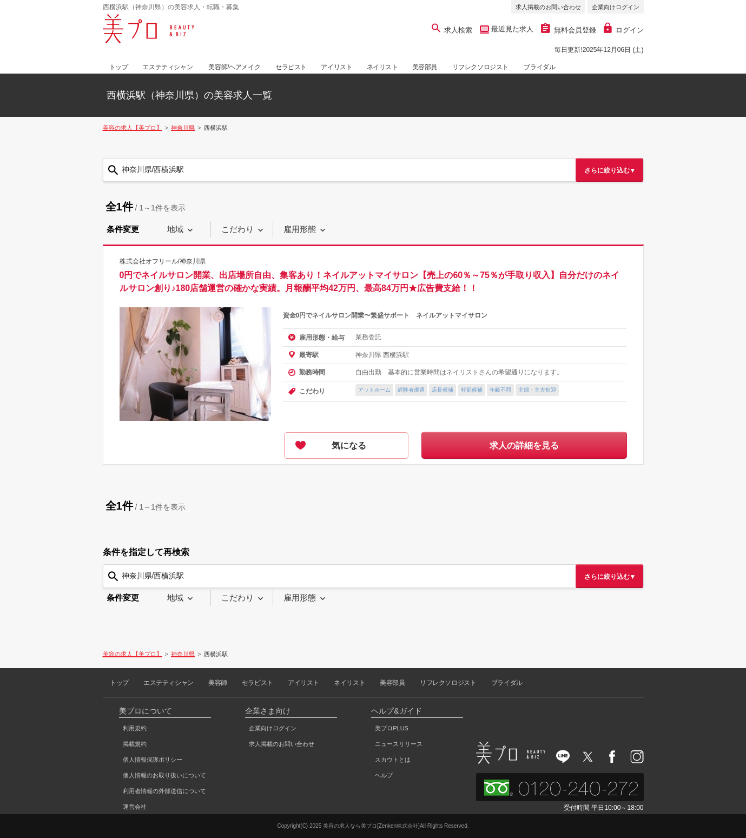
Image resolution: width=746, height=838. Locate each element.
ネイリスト (382, 67)
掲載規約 (135, 744)
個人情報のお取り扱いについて (164, 775)
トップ (118, 67)
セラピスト (291, 67)
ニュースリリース (398, 744)
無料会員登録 (568, 30)
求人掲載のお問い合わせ (548, 7)
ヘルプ (384, 775)
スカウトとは (393, 759)
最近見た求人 (511, 29)
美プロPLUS (391, 728)
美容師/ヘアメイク (234, 67)
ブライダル (539, 67)
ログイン (624, 30)
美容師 (217, 683)
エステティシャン (167, 67)
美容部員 (424, 67)
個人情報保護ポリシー (152, 759)
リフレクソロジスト (480, 67)
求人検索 (452, 30)
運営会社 (135, 806)
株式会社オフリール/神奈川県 (163, 261)
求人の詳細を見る (524, 445)
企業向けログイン (615, 7)
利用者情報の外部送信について (164, 791)
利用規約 (135, 728)
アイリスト (336, 67)
